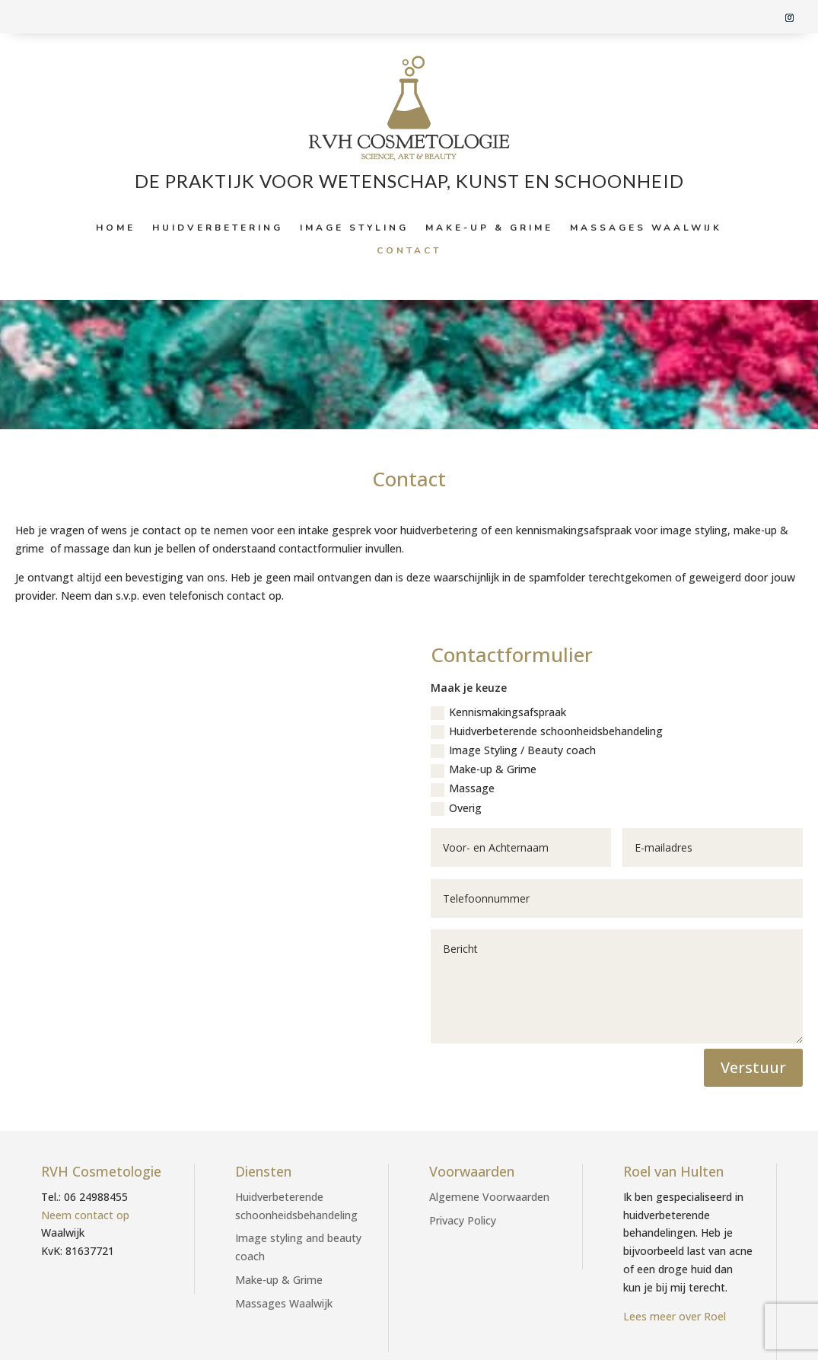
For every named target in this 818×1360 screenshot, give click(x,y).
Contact (409, 250)
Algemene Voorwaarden (489, 1197)
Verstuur (753, 1067)
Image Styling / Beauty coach (513, 750)
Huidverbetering (217, 228)
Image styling (354, 228)
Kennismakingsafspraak (498, 712)
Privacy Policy (462, 1220)
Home (115, 228)
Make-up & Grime (489, 228)
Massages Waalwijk (646, 228)
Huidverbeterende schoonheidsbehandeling (547, 731)
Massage (463, 788)
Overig (456, 808)
